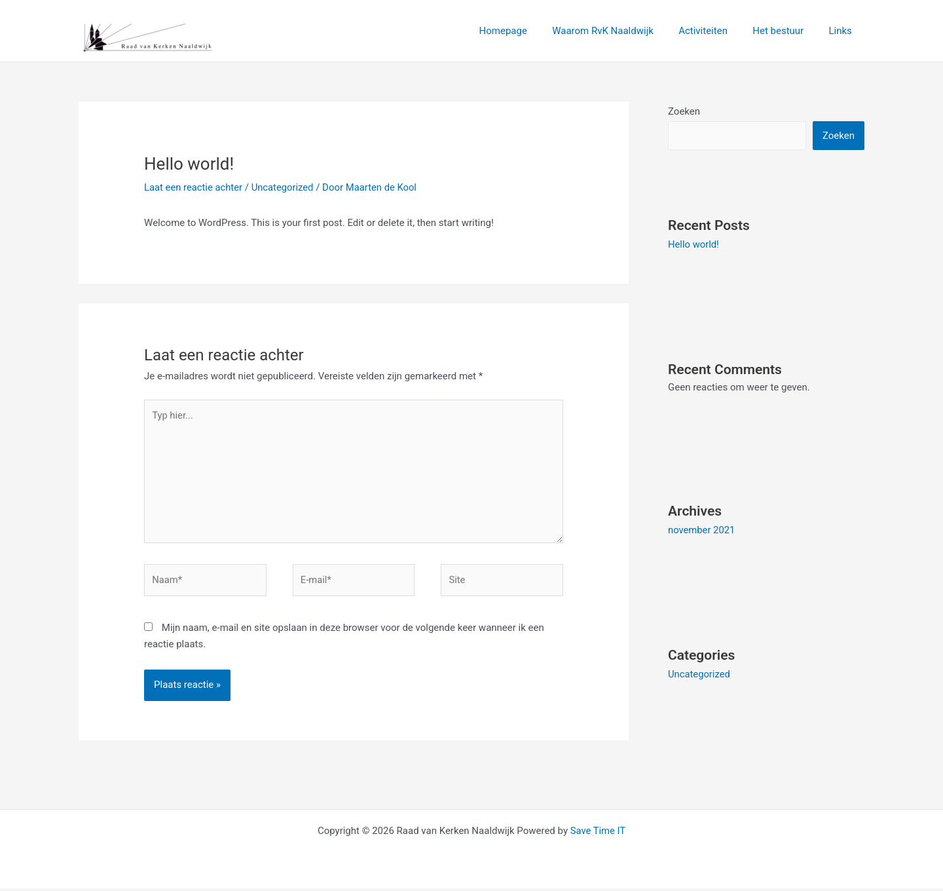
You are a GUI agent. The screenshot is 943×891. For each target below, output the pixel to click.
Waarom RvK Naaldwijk (622, 31)
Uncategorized (284, 187)
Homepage (527, 31)
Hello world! (694, 244)
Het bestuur (786, 31)
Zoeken (684, 111)
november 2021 (702, 530)
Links (843, 31)
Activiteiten (716, 31)
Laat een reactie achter (194, 187)
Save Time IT (598, 833)
